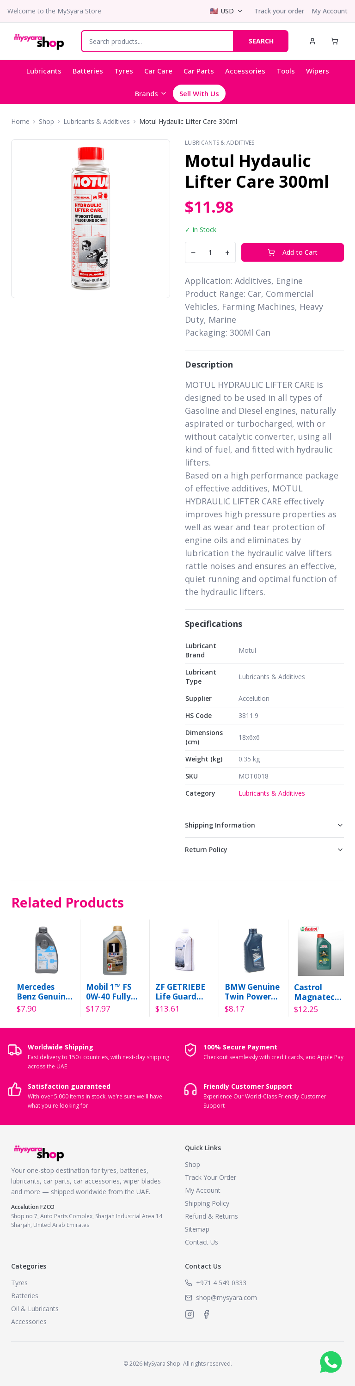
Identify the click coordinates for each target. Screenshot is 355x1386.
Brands (151, 93)
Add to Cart (293, 252)
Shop (46, 121)
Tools (285, 70)
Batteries (88, 70)
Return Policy (264, 849)
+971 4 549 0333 (221, 1282)
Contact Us (201, 1242)
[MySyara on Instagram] (189, 1314)
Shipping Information (264, 825)
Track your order (279, 10)
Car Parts (199, 70)
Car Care (158, 70)
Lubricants (43, 70)
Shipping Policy (207, 1203)
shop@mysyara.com (226, 1297)
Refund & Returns (211, 1216)
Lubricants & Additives (96, 121)
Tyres (123, 70)
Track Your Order (210, 1177)
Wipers (317, 70)
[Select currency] (226, 11)
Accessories (245, 70)
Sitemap (197, 1229)
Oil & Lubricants (35, 1308)
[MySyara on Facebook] (206, 1314)
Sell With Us (199, 93)
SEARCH (261, 41)
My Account (330, 10)
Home (20, 121)
